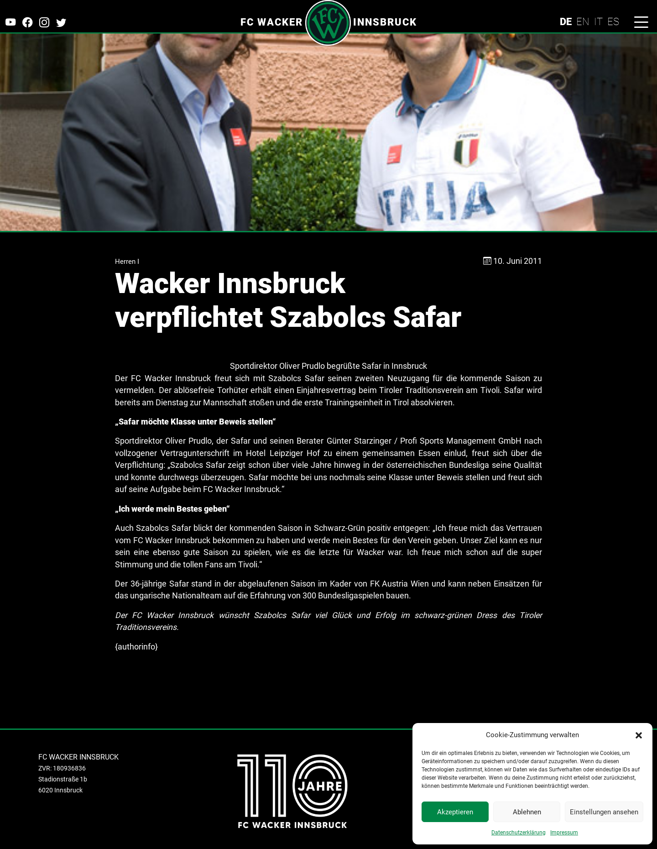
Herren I (127, 261)
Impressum (564, 832)
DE (566, 21)
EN (582, 21)
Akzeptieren (455, 812)
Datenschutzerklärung (518, 832)
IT (598, 21)
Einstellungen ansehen (604, 812)
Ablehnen (527, 812)
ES (613, 21)
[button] (638, 734)
